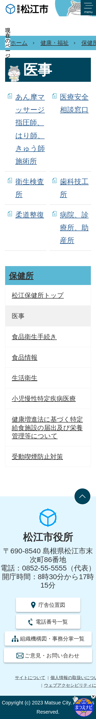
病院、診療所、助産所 (74, 228)
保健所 (21, 275)
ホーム (19, 43)
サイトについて (30, 677)
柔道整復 (29, 215)
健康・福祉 (54, 43)
